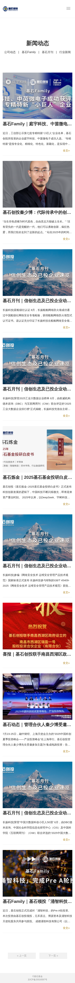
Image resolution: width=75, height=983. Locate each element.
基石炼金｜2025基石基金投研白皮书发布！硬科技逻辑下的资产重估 (37, 477)
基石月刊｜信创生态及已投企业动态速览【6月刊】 (37, 812)
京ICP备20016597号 (37, 979)
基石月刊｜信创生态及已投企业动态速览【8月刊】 (37, 389)
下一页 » (53, 955)
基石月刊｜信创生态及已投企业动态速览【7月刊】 (37, 565)
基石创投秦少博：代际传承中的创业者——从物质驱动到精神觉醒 (37, 212)
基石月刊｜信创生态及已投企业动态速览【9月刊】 (37, 300)
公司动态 (10, 52)
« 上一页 (22, 955)
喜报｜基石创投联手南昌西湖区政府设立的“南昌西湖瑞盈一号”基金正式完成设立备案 (37, 654)
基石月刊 (47, 52)
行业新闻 (65, 52)
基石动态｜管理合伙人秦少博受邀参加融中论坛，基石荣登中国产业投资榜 (37, 724)
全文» (66, 150)
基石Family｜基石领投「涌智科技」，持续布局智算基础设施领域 (37, 901)
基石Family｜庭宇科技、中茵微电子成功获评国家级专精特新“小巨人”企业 (37, 123)
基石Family (29, 52)
